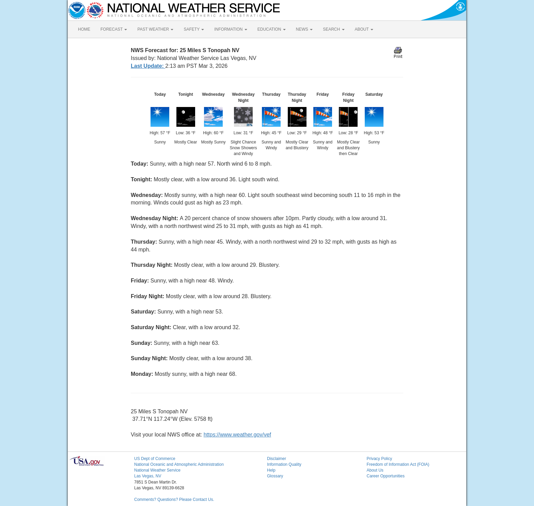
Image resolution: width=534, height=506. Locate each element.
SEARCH (333, 29)
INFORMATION (230, 29)
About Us (375, 470)
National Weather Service (157, 470)
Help (271, 470)
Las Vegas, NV (147, 476)
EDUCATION (271, 29)
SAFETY (194, 29)
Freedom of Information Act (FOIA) (398, 464)
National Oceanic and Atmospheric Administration (179, 464)
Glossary (275, 476)
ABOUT (364, 29)
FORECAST (113, 29)
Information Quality (284, 464)
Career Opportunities (386, 476)
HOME (84, 29)
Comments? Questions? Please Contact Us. (174, 499)
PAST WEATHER (155, 29)
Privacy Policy (379, 458)
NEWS (304, 29)
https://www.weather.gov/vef (237, 435)
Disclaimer (276, 458)
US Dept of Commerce (154, 458)
